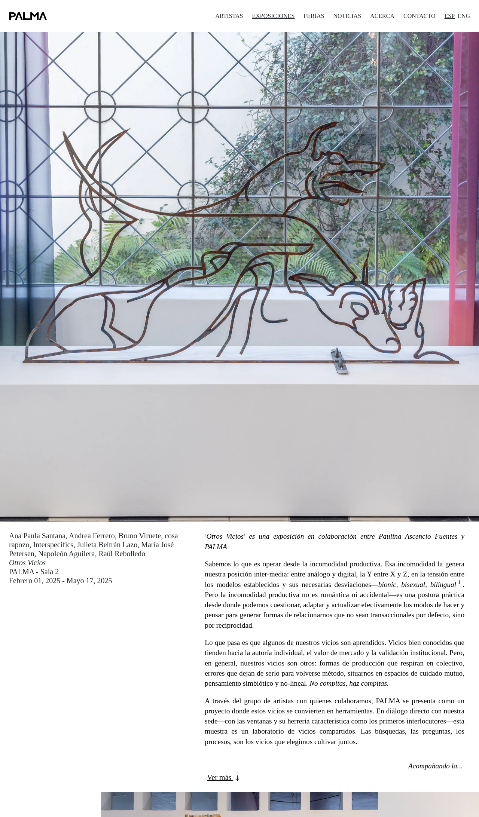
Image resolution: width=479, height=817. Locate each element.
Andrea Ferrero (92, 536)
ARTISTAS (229, 16)
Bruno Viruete (140, 536)
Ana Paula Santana (37, 536)
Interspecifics (53, 545)
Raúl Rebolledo (121, 554)
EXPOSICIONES (273, 16)
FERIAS (313, 16)
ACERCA (382, 16)
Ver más (224, 778)
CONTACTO (419, 16)
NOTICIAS (347, 16)
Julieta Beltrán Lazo (107, 545)
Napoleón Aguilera (66, 554)
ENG (464, 16)
